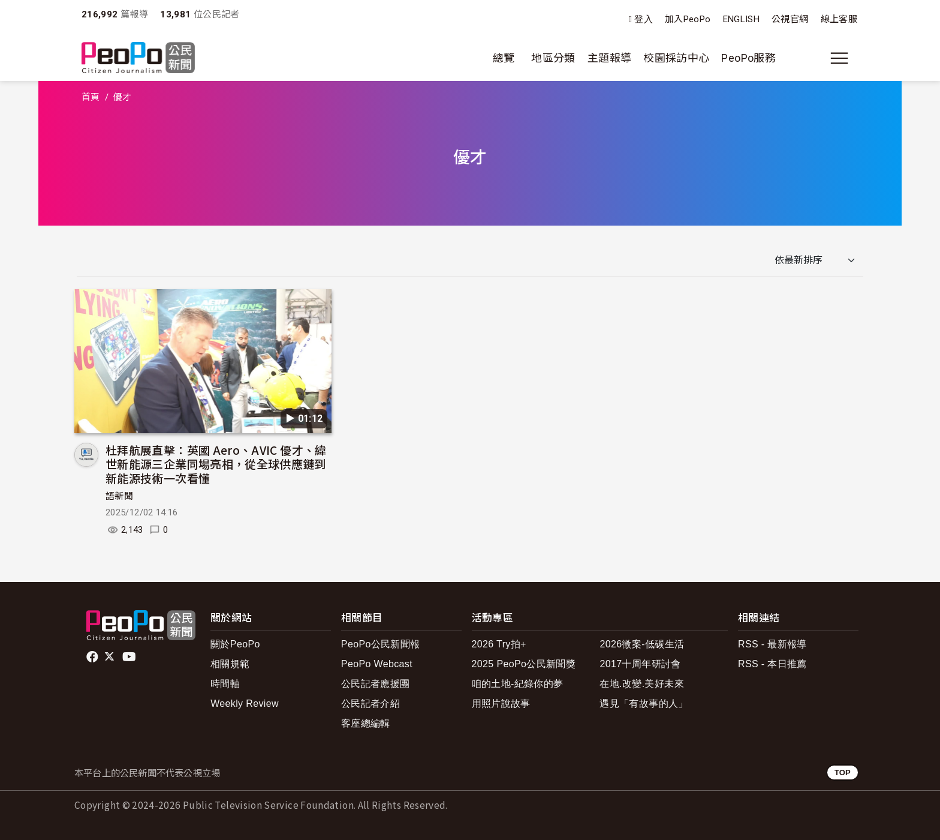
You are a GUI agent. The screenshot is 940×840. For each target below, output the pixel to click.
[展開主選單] (839, 58)
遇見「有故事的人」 (643, 703)
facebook (93, 657)
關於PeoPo (235, 644)
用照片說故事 (501, 703)
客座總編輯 (365, 723)
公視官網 (790, 19)
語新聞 (119, 496)
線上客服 (839, 19)
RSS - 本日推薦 (772, 664)
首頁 (91, 97)
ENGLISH (741, 19)
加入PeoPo (688, 19)
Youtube (130, 657)
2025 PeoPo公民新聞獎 (524, 664)
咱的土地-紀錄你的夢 (518, 684)
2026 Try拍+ (499, 644)
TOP (842, 772)
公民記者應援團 (375, 684)
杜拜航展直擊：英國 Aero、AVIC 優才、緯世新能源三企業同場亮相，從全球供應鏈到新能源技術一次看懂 (216, 464)
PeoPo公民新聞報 (380, 644)
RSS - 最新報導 (772, 644)
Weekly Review (244, 703)
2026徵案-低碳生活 (641, 644)
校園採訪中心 (676, 58)
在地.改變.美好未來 (641, 684)
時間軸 (225, 684)
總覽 (504, 58)
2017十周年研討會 (639, 664)
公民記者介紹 (370, 703)
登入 (643, 19)
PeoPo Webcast (376, 664)
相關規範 (229, 664)
